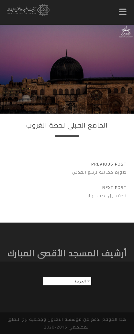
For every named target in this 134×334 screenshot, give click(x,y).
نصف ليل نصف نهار (107, 195)
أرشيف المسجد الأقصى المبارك (67, 253)
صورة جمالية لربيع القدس (99, 172)
